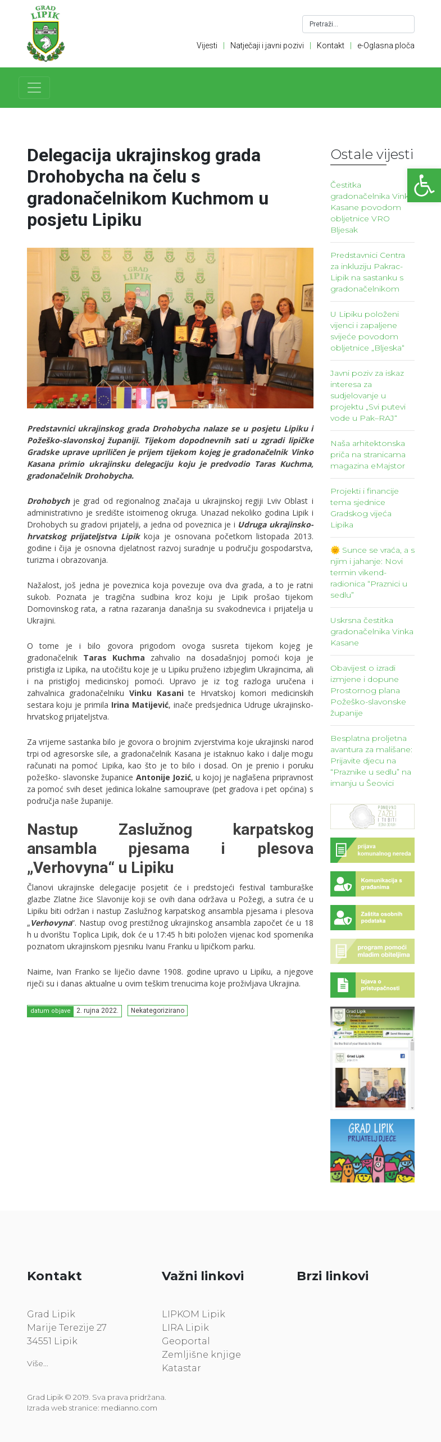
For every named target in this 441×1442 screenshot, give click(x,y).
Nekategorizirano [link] (157, 1011)
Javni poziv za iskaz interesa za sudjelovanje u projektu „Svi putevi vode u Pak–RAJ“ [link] (368, 395)
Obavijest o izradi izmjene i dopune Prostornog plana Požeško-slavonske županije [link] (368, 690)
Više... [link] (37, 1363)
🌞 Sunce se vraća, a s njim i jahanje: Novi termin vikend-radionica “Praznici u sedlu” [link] (372, 572)
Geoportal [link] (186, 1341)
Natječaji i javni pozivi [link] (267, 45)
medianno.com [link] (129, 1407)
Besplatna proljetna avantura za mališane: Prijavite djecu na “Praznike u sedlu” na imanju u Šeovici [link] (371, 760)
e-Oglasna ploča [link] (386, 45)
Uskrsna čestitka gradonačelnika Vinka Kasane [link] (371, 631)
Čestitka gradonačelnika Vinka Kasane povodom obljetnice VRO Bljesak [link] (371, 207)
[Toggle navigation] (34, 87)
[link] (424, 185)
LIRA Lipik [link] (185, 1327)
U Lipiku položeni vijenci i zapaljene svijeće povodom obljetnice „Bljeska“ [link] (367, 331)
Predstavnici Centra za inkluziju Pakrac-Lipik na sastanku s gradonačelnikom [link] (367, 272)
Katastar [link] (181, 1368)
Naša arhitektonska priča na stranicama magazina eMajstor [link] (368, 454)
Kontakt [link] (330, 45)
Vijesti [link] (207, 45)
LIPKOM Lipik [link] (193, 1314)
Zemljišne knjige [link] (201, 1354)
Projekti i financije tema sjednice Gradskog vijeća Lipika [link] (364, 508)
